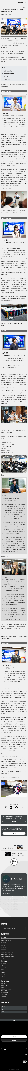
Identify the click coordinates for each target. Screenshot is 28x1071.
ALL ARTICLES (5, 1006)
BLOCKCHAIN (3, 969)
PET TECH (3, 974)
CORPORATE (3, 998)
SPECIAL (4, 1009)
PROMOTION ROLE (4, 985)
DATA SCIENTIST (4, 992)
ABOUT (25, 1054)
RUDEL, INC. (3, 944)
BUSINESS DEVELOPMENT (6, 989)
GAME (2, 965)
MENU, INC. (3, 945)
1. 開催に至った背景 (7, 71)
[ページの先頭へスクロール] (14, 1020)
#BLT (6, 14)
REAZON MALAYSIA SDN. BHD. (7, 954)
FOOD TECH (3, 967)
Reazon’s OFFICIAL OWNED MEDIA (4, 2)
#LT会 (10, 14)
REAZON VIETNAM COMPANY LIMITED (8, 956)
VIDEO (3, 1012)
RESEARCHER (3, 996)
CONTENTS (3, 971)
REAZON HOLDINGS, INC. (6, 940)
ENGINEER (3, 983)
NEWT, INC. (3, 958)
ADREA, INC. (3, 942)
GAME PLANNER (4, 990)
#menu (2, 14)
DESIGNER (3, 987)
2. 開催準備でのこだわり (8, 73)
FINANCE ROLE (4, 994)
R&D (2, 978)
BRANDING (3, 972)
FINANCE (2, 976)
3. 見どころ (5, 76)
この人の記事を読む (6, 893)
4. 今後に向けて (6, 79)
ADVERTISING (4, 963)
